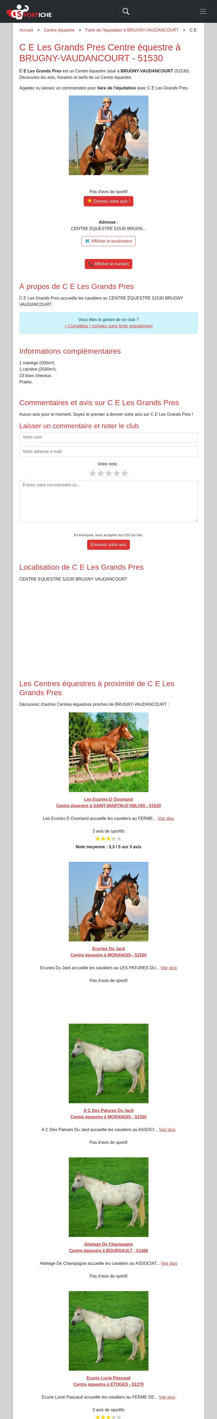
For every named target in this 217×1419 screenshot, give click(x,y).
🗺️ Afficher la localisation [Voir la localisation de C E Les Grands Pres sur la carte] (108, 241)
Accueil (26, 30)
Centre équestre (59, 30)
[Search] (125, 11)
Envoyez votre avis (108, 544)
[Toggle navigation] (203, 11)
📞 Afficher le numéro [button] (108, 264)
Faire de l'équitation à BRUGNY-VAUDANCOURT (132, 30)
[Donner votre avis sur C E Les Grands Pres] (108, 201)
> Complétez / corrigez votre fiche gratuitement (108, 326)
